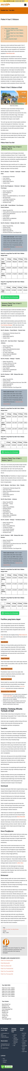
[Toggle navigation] (25, 4)
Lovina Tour (5, 1014)
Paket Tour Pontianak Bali (7, 968)
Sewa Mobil (24, 1040)
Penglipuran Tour (6, 1007)
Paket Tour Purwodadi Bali (7, 971)
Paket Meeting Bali (5, 963)
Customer (5, 1060)
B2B (14, 1045)
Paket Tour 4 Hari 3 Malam (8, 991)
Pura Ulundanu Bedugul (6, 325)
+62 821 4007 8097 (7, 696)
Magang (4, 1062)
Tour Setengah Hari (6, 1019)
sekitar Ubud (20, 863)
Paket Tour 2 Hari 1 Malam (8, 988)
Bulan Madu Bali (21, 816)
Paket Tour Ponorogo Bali (7, 974)
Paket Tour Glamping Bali (7, 960)
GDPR (15, 1043)
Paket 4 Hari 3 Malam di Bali (11, 28)
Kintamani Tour (5, 1006)
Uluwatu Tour (5, 1012)
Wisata (16, 929)
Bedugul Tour (5, 1010)
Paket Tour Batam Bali (6, 965)
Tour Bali (12, 929)
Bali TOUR (24, 1033)
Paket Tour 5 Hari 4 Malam (8, 993)
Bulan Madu (24, 1051)
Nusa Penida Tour (6, 1004)
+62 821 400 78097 (20, 1)
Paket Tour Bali (6, 929)
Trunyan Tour (5, 1015)
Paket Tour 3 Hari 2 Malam (8, 989)
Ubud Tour (4, 1017)
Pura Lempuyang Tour (7, 1009)
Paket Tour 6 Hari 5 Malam (8, 994)
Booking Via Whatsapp (11, 297)
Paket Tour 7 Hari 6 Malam (8, 996)
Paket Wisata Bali (10, 53)
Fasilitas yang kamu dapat (10, 39)
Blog (4, 1058)
